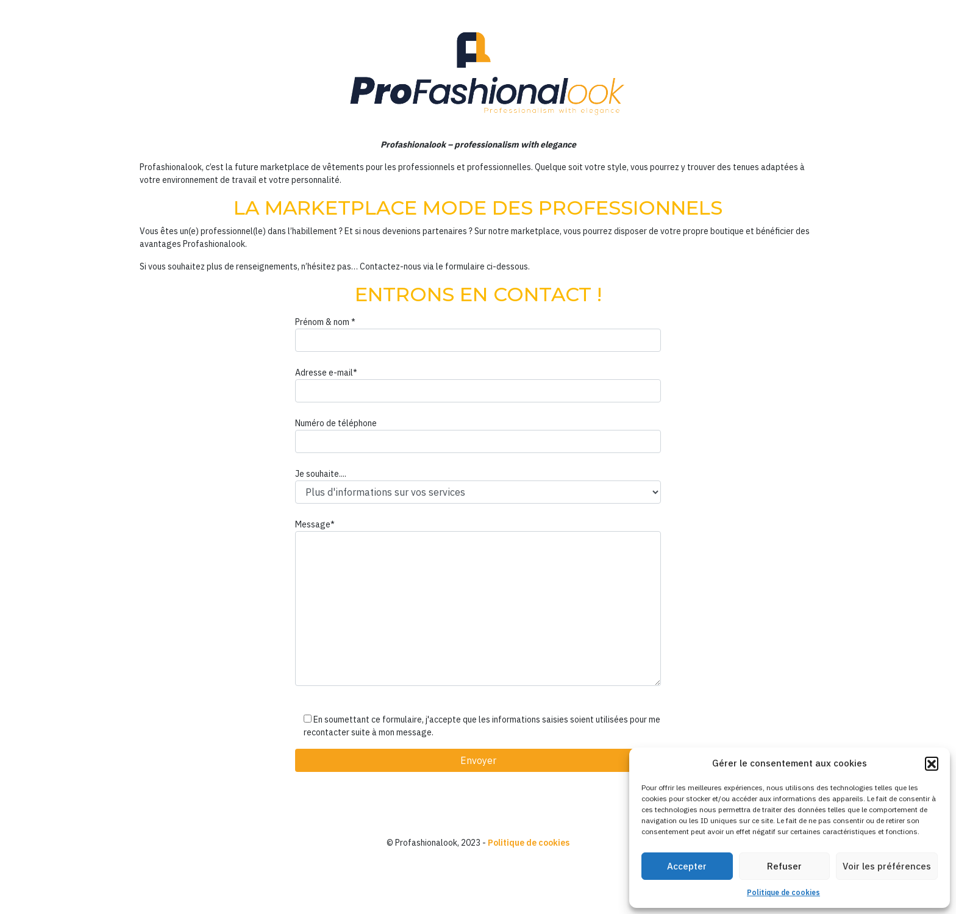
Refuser (784, 866)
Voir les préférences (887, 866)
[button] (932, 763)
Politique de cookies (783, 892)
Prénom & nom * (478, 334)
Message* (478, 602)
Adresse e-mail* (478, 384)
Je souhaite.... (478, 486)
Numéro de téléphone (478, 435)
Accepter (687, 866)
